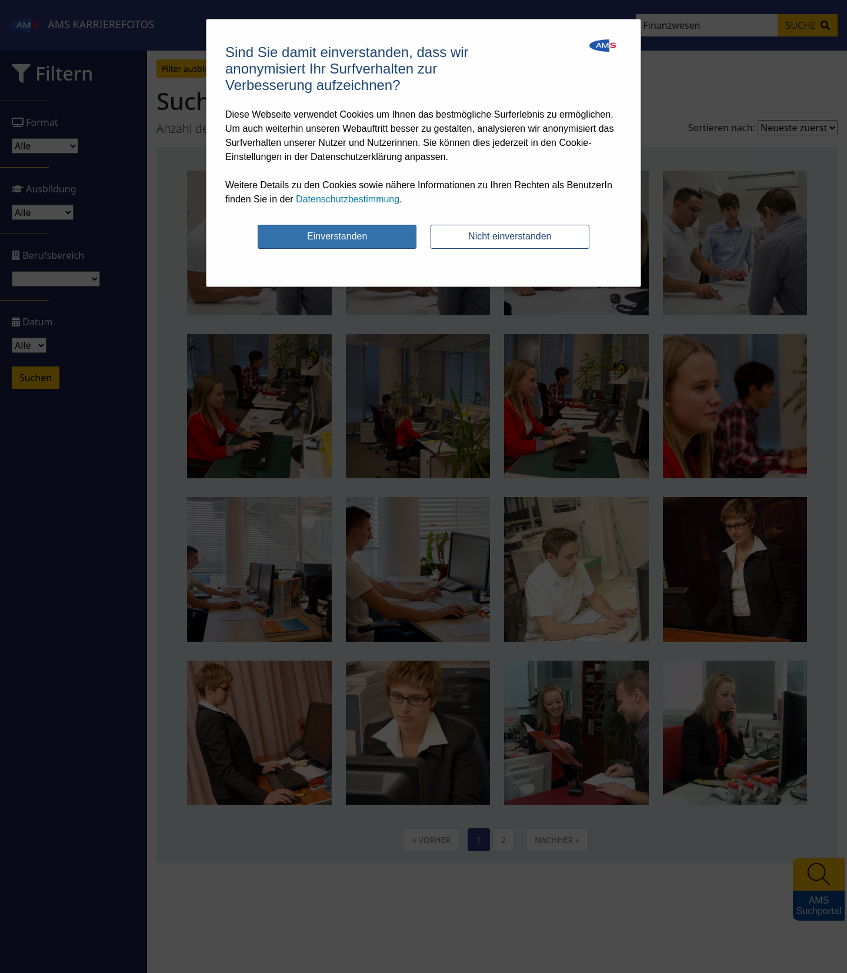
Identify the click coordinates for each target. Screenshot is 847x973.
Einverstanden (337, 236)
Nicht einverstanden (509, 236)
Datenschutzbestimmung (347, 199)
